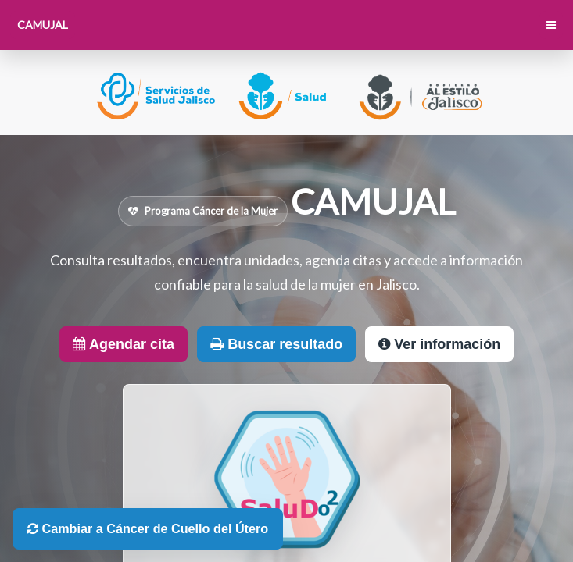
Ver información (439, 344)
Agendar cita (123, 344)
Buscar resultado (276, 344)
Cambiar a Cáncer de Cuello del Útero (147, 528)
